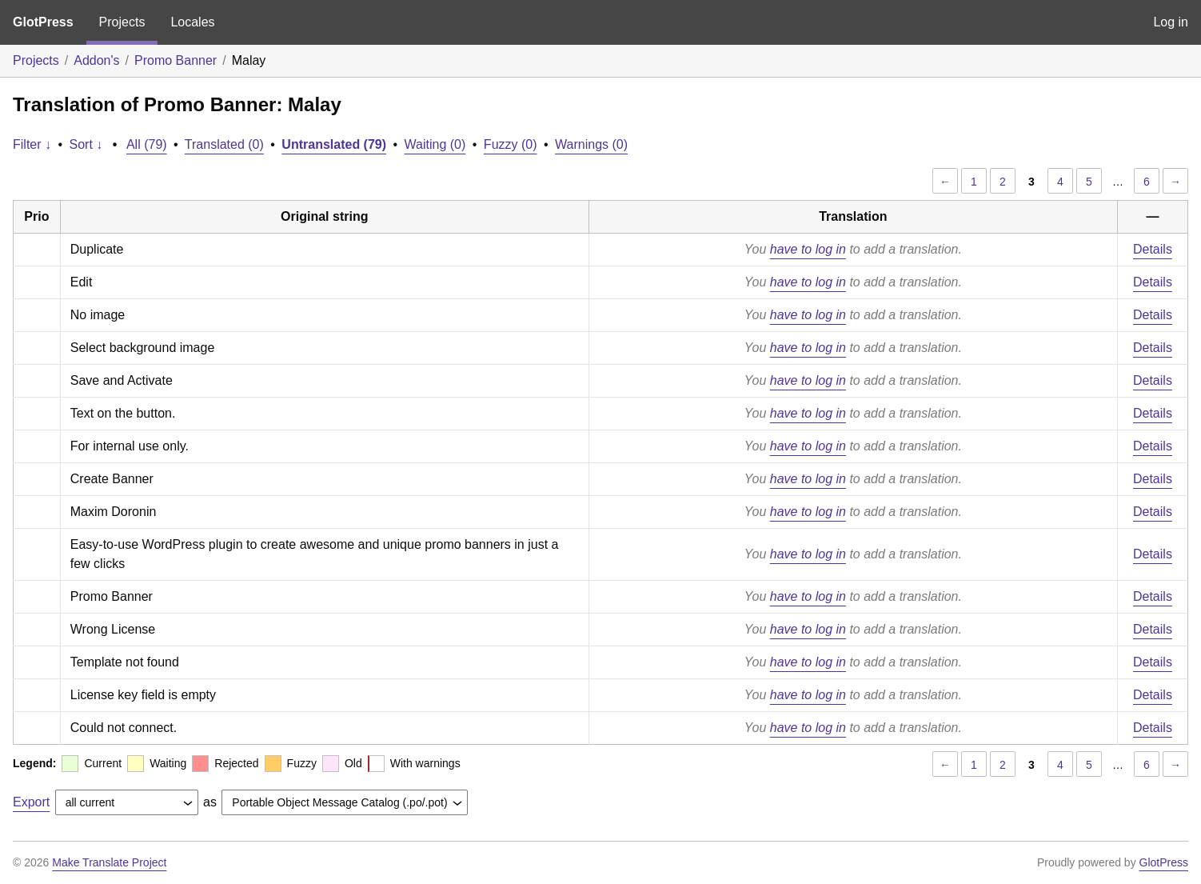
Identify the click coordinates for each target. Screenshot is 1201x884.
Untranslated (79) (333, 144)
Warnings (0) (591, 144)
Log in (1170, 22)
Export (31, 802)
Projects (122, 22)
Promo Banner (175, 60)
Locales (192, 22)
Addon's (96, 60)
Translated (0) (224, 144)
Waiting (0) (435, 144)
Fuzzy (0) (510, 144)
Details (1152, 249)
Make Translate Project (109, 862)
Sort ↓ (86, 144)
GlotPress (43, 22)
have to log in (808, 249)
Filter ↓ (32, 144)
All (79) (146, 144)
